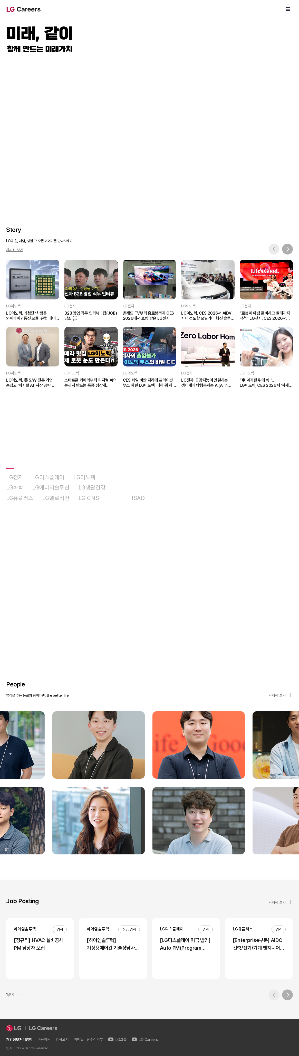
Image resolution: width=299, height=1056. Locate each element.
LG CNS (89, 498)
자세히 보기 (18, 250)
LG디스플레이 (48, 477)
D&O (114, 498)
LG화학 (14, 488)
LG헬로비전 (56, 498)
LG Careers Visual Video (149, 134)
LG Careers (145, 1040)
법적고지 (62, 1040)
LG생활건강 (92, 488)
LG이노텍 (84, 477)
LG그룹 (117, 1040)
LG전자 (14, 477)
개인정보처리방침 (19, 1040)
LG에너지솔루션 (51, 488)
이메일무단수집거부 (88, 1040)
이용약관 (44, 1040)
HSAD (137, 498)
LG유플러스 (19, 498)
